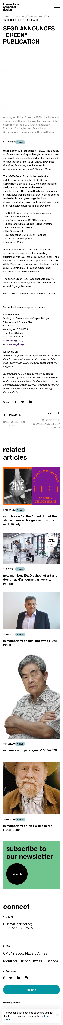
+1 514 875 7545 (20, 928)
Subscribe (17, 874)
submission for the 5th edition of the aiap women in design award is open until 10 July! (30, 520)
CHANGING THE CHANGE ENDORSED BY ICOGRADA (46, 424)
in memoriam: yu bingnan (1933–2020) (30, 750)
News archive (35, 16)
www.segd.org (15, 344)
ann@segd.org (14, 340)
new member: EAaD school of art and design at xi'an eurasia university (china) (30, 579)
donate (31, 989)
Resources (19, 16)
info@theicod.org (20, 924)
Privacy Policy (11, 1002)
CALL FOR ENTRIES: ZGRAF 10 (14, 424)
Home (6, 16)
